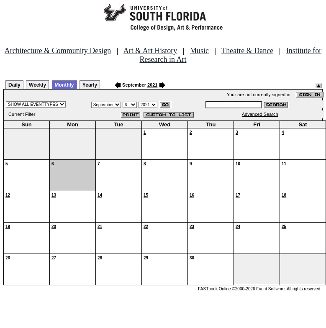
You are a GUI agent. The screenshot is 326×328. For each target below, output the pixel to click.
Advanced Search (260, 114)
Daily (14, 85)
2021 (152, 84)
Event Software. (271, 289)
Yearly (89, 85)
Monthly (64, 85)
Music (199, 50)
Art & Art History (150, 50)
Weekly (37, 85)
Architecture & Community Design (58, 50)
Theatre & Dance (247, 50)
